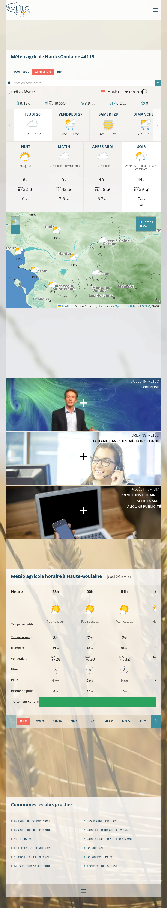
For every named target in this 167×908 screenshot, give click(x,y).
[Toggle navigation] (155, 10)
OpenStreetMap (126, 306)
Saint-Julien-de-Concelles (107, 830)
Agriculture (43, 71)
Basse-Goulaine (100, 821)
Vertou (21, 839)
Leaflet (64, 306)
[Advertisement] (89, 34)
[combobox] (86, 83)
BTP (59, 71)
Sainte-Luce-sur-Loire (32, 857)
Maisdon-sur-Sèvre (30, 866)
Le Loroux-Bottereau (31, 848)
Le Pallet (95, 848)
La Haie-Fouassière (30, 821)
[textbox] (86, 83)
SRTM (146, 306)
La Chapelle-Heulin (30, 830)
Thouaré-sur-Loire (102, 866)
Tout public (21, 71)
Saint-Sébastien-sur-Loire (108, 839)
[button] (103, 242)
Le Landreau (98, 857)
